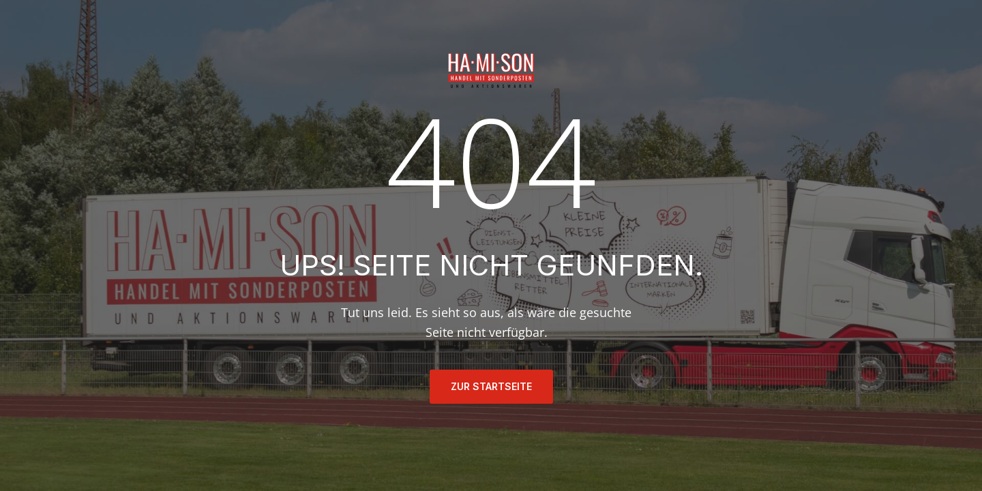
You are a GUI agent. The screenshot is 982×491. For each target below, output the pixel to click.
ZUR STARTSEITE (491, 386)
